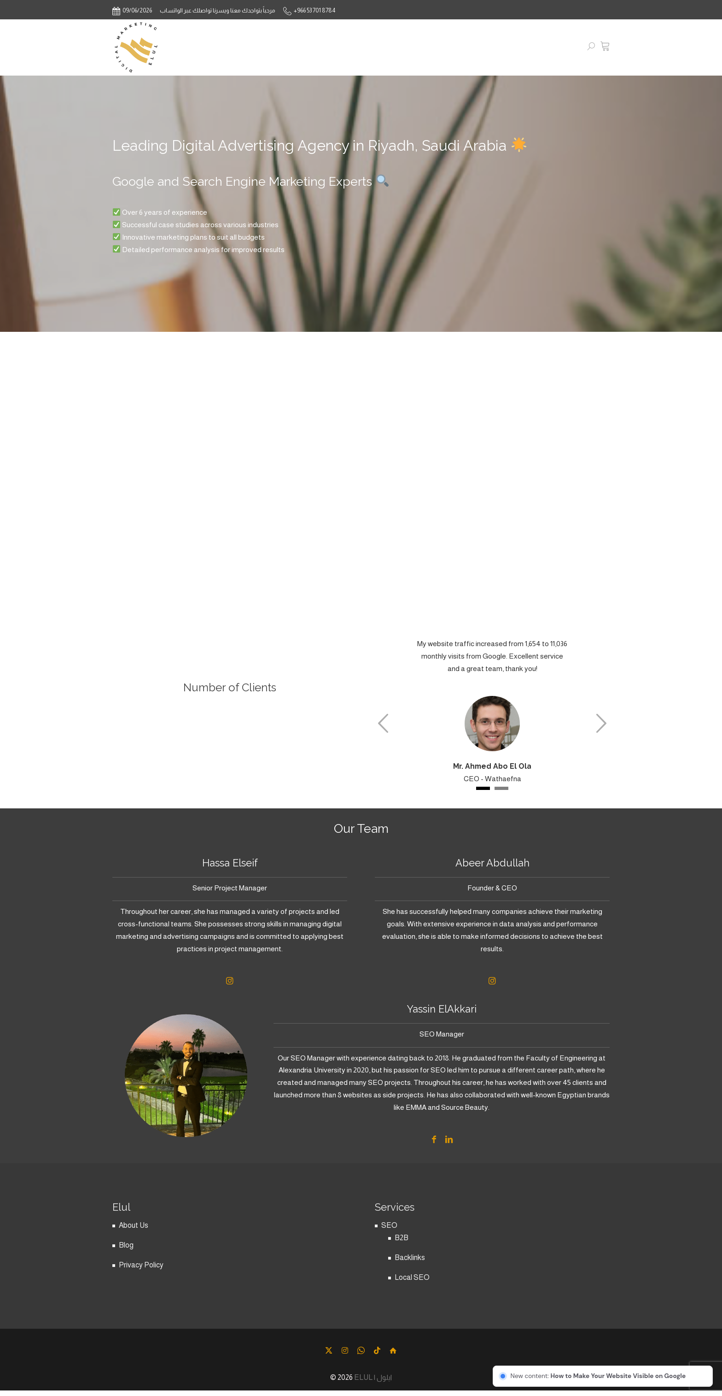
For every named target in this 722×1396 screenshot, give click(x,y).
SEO (389, 1232)
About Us (133, 1232)
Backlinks (410, 1264)
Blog (126, 1252)
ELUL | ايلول (373, 1384)
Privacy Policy (141, 1272)
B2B (401, 1245)
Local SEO (412, 1285)
